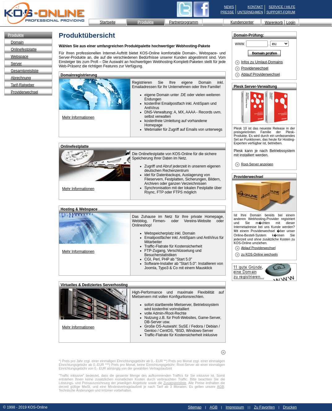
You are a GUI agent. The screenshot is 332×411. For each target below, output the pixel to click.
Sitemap (195, 407)
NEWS (229, 7)
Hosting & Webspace (79, 209)
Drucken (290, 407)
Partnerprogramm (183, 22)
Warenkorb (274, 22)
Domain (17, 42)
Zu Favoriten (264, 407)
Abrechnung (21, 78)
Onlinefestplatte (23, 49)
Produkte (146, 22)
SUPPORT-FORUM (280, 12)
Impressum (235, 407)
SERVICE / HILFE (282, 7)
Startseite (108, 22)
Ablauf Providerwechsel (257, 74)
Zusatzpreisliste (175, 383)
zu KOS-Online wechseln (259, 254)
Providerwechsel (24, 92)
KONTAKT (255, 7)
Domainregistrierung (79, 75)
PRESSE (227, 12)
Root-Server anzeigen (257, 164)
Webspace (19, 56)
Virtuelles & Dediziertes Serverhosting (94, 285)
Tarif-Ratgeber (22, 85)
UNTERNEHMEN (250, 12)
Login (290, 22)
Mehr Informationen (78, 117)
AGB (220, 386)
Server (16, 63)
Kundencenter (242, 22)
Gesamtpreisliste (24, 71)
